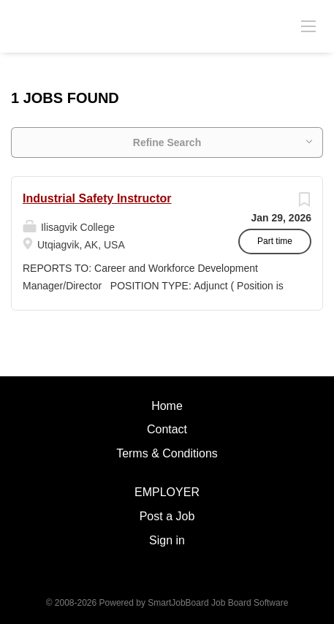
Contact (167, 429)
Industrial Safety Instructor (97, 198)
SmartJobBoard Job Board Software (218, 603)
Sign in (167, 540)
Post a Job (167, 516)
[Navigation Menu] (308, 26)
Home (167, 406)
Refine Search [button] (167, 142)
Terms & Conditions (167, 453)
